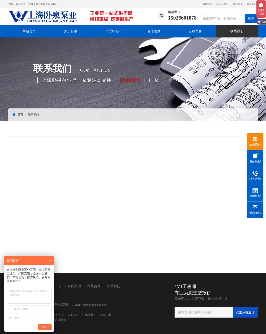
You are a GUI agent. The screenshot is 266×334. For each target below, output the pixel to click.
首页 (20, 114)
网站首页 (29, 31)
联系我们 (252, 4)
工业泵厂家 (104, 315)
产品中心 (112, 31)
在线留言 (238, 4)
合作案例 (153, 31)
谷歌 (225, 4)
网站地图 (208, 4)
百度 (218, 4)
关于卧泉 (70, 31)
